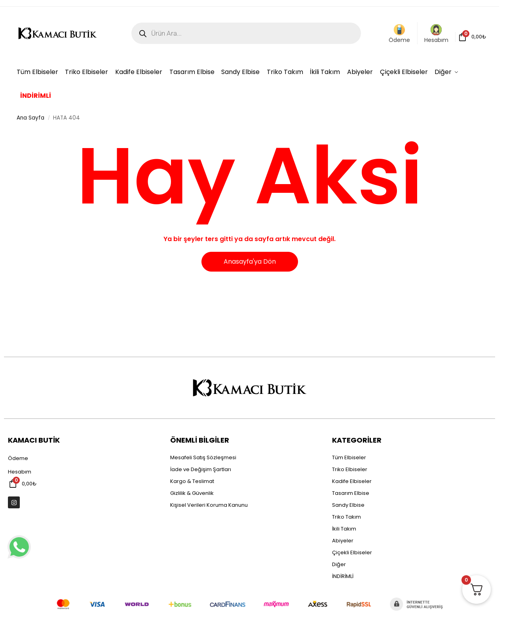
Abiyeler (342, 540)
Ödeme (399, 34)
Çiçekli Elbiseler (352, 552)
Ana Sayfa (30, 118)
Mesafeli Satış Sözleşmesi (203, 457)
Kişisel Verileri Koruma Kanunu (209, 505)
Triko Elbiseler (349, 469)
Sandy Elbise (348, 505)
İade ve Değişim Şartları (200, 469)
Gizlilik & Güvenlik (192, 493)
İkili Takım (344, 528)
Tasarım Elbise (350, 493)
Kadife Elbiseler (352, 481)
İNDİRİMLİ (342, 576)
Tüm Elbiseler (349, 457)
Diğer (339, 564)
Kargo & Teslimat (192, 481)
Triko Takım (346, 517)
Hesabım (436, 34)
